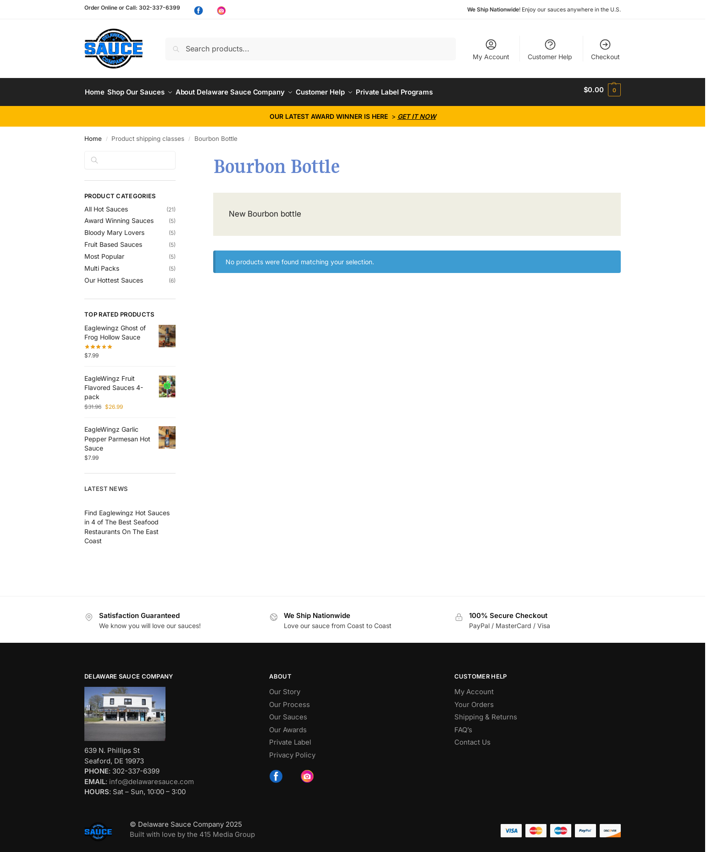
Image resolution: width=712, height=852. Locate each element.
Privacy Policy (292, 750)
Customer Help (550, 49)
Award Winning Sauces (119, 216)
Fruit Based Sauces (113, 240)
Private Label (290, 737)
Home (93, 134)
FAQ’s (463, 724)
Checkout (605, 49)
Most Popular (104, 252)
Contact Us (472, 737)
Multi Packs (101, 263)
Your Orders (474, 699)
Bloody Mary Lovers (114, 228)
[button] (602, 89)
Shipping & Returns (485, 712)
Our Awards (288, 724)
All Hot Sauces (106, 204)
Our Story (284, 687)
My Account (491, 49)
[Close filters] (178, 151)
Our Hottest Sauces (113, 275)
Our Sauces (288, 712)
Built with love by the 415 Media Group (192, 829)
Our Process (289, 699)
